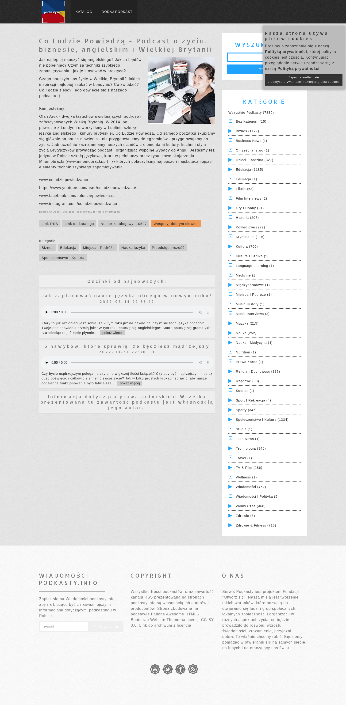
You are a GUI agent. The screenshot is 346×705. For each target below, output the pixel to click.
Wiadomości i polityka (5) (257, 496)
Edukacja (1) (246, 179)
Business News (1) (251, 141)
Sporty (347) (246, 410)
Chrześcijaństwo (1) (252, 150)
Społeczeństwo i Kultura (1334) (262, 419)
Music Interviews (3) (253, 314)
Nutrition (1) (246, 352)
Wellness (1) (246, 477)
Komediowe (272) (250, 227)
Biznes (48, 248)
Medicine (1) (246, 275)
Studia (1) (244, 429)
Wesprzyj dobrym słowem (176, 224)
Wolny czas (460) (251, 506)
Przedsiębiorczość (168, 248)
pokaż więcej (112, 333)
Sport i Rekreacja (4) (253, 400)
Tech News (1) (248, 439)
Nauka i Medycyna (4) (254, 343)
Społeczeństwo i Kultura (63, 258)
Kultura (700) (247, 246)
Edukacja (68, 248)
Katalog (84, 12)
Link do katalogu (79, 224)
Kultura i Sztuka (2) (252, 256)
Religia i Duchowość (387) (258, 371)
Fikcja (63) (245, 189)
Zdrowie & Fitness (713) (256, 525)
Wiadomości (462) (251, 487)
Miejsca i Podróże (99, 248)
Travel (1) (244, 458)
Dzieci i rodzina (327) (254, 160)
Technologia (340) (251, 448)
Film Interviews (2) (251, 198)
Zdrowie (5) (245, 516)
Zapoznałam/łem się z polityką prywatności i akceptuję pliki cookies (304, 79)
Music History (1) (250, 304)
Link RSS (50, 224)
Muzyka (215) (247, 323)
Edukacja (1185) (249, 169)
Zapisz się (106, 626)
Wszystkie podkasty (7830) (251, 112)
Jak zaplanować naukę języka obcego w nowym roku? (127, 295)
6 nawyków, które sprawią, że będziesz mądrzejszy (127, 346)
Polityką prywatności (286, 52)
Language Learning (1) (255, 266)
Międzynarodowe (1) (253, 285)
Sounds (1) (245, 391)
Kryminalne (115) (250, 237)
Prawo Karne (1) (249, 362)
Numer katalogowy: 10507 (124, 224)
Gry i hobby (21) (250, 208)
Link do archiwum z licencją (165, 625)
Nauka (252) (246, 333)
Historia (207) (247, 218)
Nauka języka (133, 248)
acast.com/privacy (80, 211)
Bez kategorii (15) (251, 121)
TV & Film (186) (249, 468)
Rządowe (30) (247, 381)
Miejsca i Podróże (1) (254, 294)
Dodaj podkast (117, 12)
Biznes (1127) (247, 131)
